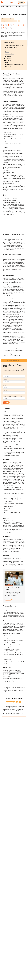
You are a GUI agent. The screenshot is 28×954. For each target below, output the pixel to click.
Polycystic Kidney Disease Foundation (12, 678)
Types (7, 52)
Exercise (7, 62)
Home (2, 6)
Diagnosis (8, 56)
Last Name (6, 379)
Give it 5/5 (20, 702)
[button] (8, 599)
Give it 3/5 (13, 702)
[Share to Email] (8, 25)
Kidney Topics (9, 6)
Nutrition (8, 60)
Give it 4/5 (17, 702)
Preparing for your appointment (14, 64)
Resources (8, 66)
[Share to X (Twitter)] (18, 25)
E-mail (4, 385)
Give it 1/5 (7, 702)
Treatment (8, 58)
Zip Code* (5, 390)
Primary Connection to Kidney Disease (12, 396)
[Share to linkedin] (13, 28)
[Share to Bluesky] (23, 25)
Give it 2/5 (10, 702)
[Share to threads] (3, 28)
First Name (6, 374)
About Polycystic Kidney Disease (14, 45)
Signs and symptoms (11, 47)
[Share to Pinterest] (8, 28)
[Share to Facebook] (13, 25)
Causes (7, 49)
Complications (9, 54)
